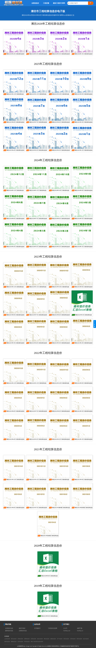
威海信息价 (53, 638)
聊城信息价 (14, 641)
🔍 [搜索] (91, 3)
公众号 (65, 628)
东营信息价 (33, 638)
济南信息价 (20, 638)
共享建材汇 (37, 628)
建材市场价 (22, 628)
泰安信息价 (66, 638)
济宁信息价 (60, 638)
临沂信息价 (86, 638)
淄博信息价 (27, 638)
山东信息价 (7, 638)
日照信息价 (73, 638)
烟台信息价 (40, 638)
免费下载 (79, 628)
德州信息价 (7, 641)
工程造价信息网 (52, 628)
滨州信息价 (20, 641)
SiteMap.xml (66, 630)
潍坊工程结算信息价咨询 (37, 641)
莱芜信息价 (79, 638)
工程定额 (46, 3)
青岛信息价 (14, 638)
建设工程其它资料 (59, 3)
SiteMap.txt (80, 630)
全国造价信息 (9, 628)
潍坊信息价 (46, 638)
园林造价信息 (9, 630)
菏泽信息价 (27, 641)
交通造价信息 (23, 630)
